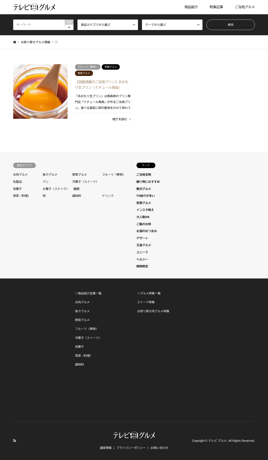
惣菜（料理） (22, 195)
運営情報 (106, 448)
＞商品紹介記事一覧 (88, 293)
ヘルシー (142, 259)
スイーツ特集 (146, 302)
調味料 (76, 195)
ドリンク (108, 195)
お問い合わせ (159, 448)
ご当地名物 (144, 174)
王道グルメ (144, 245)
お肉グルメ (20, 174)
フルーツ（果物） (113, 174)
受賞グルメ (144, 203)
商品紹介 (191, 7)
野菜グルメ (79, 174)
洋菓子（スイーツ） (85, 181)
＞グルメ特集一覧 (149, 293)
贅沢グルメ (144, 189)
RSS (14, 440)
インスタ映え (145, 210)
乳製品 (17, 181)
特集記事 (216, 7)
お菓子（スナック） (56, 189)
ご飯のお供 (144, 224)
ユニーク (142, 252)
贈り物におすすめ (148, 181)
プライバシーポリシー (131, 448)
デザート (142, 238)
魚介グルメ (50, 174)
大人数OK (143, 217)
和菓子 (17, 189)
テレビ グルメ (217, 440)
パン (46, 181)
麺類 (76, 189)
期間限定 (142, 266)
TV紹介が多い (146, 195)
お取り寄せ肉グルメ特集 (153, 311)
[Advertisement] (41, 352)
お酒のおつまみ (147, 231)
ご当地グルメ (245, 7)
